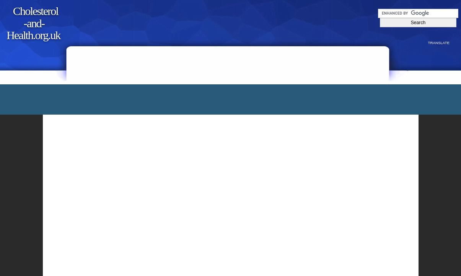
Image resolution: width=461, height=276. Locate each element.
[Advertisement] (231, 56)
